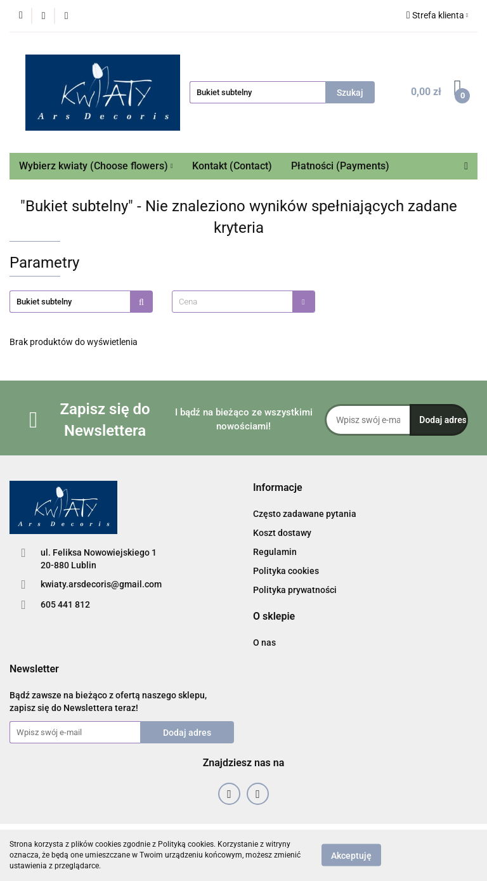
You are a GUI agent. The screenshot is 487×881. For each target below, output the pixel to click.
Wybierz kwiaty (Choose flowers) (96, 166)
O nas (264, 642)
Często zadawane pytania (304, 514)
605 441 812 (65, 604)
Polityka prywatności (295, 590)
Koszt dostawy (282, 533)
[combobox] (243, 301)
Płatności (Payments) (340, 166)
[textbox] (232, 301)
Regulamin (275, 552)
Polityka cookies (286, 571)
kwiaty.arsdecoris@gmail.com (101, 584)
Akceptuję (351, 856)
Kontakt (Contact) (232, 166)
